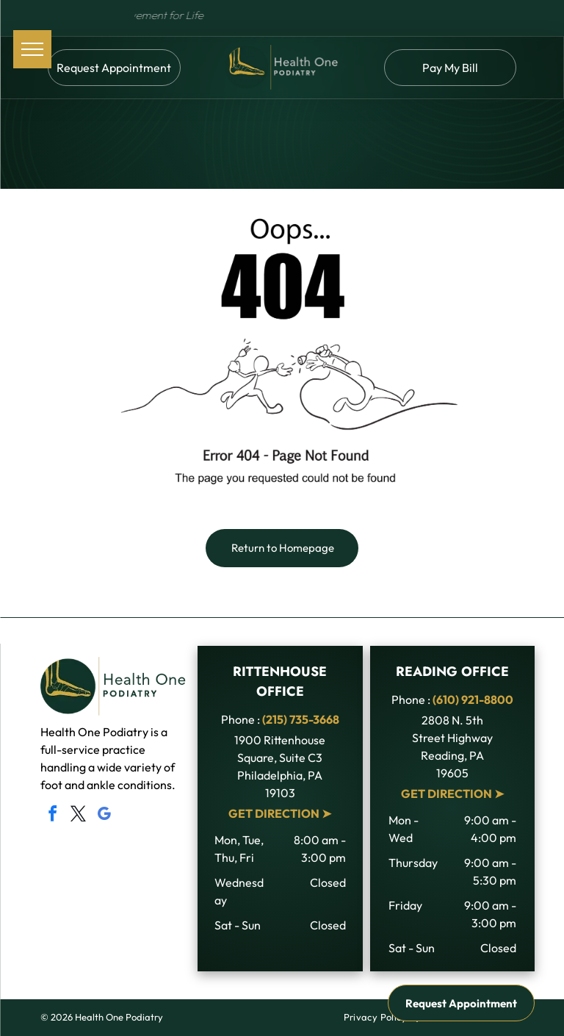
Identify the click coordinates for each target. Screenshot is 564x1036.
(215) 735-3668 (300, 719)
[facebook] (52, 816)
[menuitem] (377, 1017)
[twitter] (78, 816)
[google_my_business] (103, 816)
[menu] (32, 49)
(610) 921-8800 (473, 699)
